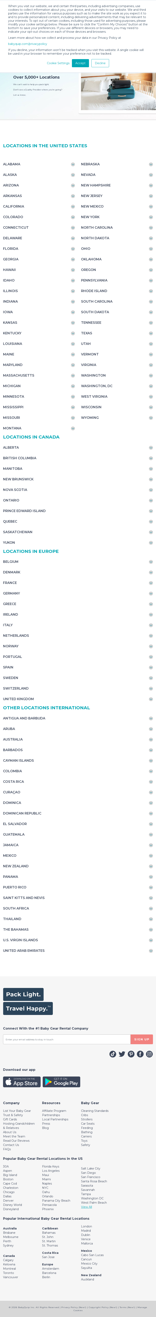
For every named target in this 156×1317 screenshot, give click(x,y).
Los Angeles (51, 1171)
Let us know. (19, 95)
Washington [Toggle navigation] (93, 375)
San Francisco (90, 1177)
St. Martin (49, 1241)
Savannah (88, 1190)
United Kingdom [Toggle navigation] (18, 699)
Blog (45, 1128)
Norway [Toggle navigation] (10, 646)
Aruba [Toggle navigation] (9, 729)
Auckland (87, 1279)
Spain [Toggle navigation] (8, 667)
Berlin (46, 1277)
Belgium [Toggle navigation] (10, 562)
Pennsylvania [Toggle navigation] (94, 280)
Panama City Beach (56, 1200)
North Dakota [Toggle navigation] (95, 238)
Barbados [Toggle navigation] (13, 750)
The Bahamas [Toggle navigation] (16, 929)
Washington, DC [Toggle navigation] (97, 386)
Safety (85, 1145)
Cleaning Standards (94, 1111)
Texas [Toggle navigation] (86, 333)
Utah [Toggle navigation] (86, 344)
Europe (47, 1264)
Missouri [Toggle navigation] (11, 418)
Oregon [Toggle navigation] (88, 270)
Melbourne (10, 1237)
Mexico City (89, 1263)
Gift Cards (10, 1119)
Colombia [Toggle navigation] (12, 771)
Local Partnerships (55, 1119)
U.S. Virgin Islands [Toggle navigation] (20, 940)
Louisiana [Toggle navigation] (12, 344)
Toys (84, 1141)
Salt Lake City (90, 1168)
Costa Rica (50, 1253)
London (86, 1226)
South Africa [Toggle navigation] (16, 908)
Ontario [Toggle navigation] (11, 500)
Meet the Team (14, 1136)
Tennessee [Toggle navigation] (91, 323)
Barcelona (49, 1273)
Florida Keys (50, 1166)
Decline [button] (100, 63)
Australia (10, 1228)
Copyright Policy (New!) (103, 1307)
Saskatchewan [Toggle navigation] (17, 532)
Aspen (7, 1171)
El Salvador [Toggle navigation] (15, 824)
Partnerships (51, 1115)
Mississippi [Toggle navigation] (13, 407)
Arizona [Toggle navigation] (11, 185)
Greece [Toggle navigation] (9, 604)
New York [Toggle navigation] (90, 217)
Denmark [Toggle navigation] (11, 572)
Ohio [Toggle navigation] (85, 249)
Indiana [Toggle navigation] (10, 301)
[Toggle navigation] (11, 1103)
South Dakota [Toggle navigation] (95, 312)
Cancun (86, 1259)
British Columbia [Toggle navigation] (19, 458)
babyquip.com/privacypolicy (27, 44)
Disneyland (11, 1209)
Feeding (87, 1128)
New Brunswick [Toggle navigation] (18, 479)
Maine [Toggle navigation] (8, 354)
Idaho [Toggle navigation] (9, 280)
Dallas (7, 1196)
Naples (47, 1183)
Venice (86, 1239)
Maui (45, 1175)
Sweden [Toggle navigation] (10, 678)
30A (6, 1166)
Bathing (86, 1132)
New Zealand (91, 1275)
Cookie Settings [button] (58, 63)
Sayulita (86, 1268)
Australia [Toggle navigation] (13, 739)
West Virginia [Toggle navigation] (94, 397)
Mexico (86, 1251)
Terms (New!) (127, 1307)
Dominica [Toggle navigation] (12, 803)
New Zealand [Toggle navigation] (16, 866)
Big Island (10, 1175)
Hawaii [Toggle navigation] (9, 270)
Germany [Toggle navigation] (11, 593)
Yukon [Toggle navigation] (9, 543)
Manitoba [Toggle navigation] (12, 469)
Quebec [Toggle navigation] (10, 521)
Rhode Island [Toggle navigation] (94, 291)
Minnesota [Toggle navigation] (13, 397)
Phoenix (48, 1209)
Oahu (46, 1192)
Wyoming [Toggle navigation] (90, 418)
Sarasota (87, 1185)
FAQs (7, 1149)
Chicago (9, 1192)
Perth (7, 1241)
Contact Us (11, 1145)
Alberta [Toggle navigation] (11, 447)
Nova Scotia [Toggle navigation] (15, 490)
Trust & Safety (13, 1115)
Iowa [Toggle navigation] (8, 312)
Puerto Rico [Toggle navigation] (14, 887)
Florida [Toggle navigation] (10, 249)
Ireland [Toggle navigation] (10, 614)
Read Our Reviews (16, 1141)
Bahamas (48, 1233)
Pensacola (49, 1205)
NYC (45, 1188)
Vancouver (10, 1277)
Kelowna (9, 1264)
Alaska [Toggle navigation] (10, 175)
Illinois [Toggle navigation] (10, 291)
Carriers (86, 1136)
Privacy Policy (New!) (73, 1307)
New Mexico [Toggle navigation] (92, 206)
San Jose (48, 1257)
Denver (8, 1200)
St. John (47, 1237)
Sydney (8, 1245)
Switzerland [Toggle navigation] (16, 688)
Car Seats (87, 1123)
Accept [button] (80, 63)
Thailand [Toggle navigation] (12, 919)
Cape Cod (10, 1183)
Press (46, 1123)
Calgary (8, 1260)
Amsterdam (50, 1268)
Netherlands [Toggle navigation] (16, 636)
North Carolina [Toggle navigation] (97, 228)
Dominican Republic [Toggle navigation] (22, 813)
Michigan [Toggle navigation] (12, 386)
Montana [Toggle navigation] (12, 428)
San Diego (88, 1173)
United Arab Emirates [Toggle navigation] (24, 951)
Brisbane (9, 1233)
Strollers (86, 1119)
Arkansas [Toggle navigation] (12, 196)
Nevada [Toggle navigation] (88, 175)
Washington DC (92, 1198)
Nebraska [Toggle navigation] (90, 164)
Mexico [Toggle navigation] (9, 856)
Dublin (85, 1235)
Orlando (47, 1196)
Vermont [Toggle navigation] (90, 354)
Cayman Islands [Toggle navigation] (18, 760)
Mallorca (87, 1243)
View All (86, 1207)
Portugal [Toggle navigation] (12, 657)
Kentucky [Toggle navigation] (12, 333)
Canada (9, 1256)
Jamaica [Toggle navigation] (10, 845)
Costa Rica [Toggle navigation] (13, 782)
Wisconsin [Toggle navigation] (91, 407)
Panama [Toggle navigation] (10, 877)
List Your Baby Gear (17, 1111)
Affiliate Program (54, 1111)
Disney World (12, 1205)
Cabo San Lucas (92, 1255)
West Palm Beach (94, 1202)
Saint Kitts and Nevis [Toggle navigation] (24, 898)
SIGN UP (142, 1039)
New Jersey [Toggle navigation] (91, 196)
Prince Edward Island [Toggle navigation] (24, 511)
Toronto (8, 1273)
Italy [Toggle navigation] (8, 625)
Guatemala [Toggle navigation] (14, 834)
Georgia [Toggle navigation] (10, 259)
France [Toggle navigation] (10, 583)
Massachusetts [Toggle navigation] (18, 375)
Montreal (9, 1268)
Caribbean (50, 1228)
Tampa (86, 1194)
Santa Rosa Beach (94, 1181)
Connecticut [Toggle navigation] (16, 228)
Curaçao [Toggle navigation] (11, 792)
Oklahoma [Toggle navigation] (91, 259)
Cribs (84, 1115)
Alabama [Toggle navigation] (11, 164)
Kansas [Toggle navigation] (10, 323)
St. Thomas (50, 1245)
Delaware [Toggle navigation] (12, 238)
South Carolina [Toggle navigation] (97, 301)
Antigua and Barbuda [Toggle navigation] (24, 718)
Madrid (86, 1231)
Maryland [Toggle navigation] (13, 365)
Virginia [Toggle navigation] (88, 365)
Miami (46, 1179)
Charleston (10, 1188)
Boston (8, 1179)
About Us (9, 1132)
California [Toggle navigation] (13, 206)
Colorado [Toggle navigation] (13, 217)
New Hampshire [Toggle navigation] (96, 185)
